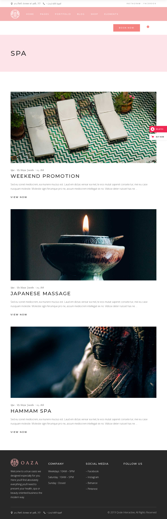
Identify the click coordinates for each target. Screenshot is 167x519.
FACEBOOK (150, 3)
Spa (12, 170)
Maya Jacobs (27, 170)
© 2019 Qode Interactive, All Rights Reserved (132, 512)
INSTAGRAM (133, 3)
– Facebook (92, 471)
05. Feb (40, 170)
